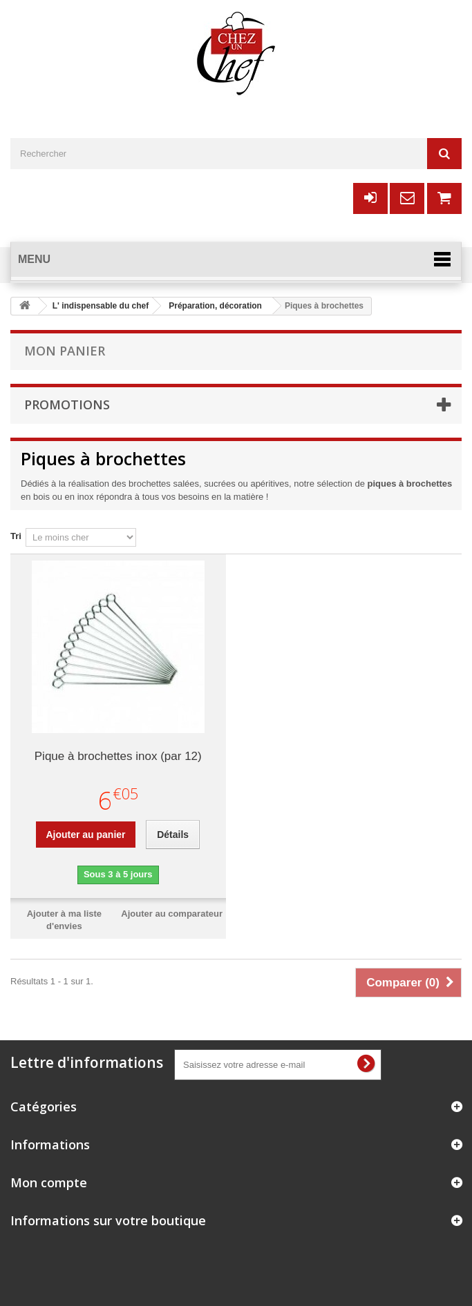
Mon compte (48, 1182)
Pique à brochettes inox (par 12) (118, 756)
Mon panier (64, 350)
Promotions (67, 404)
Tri (15, 536)
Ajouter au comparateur (172, 913)
